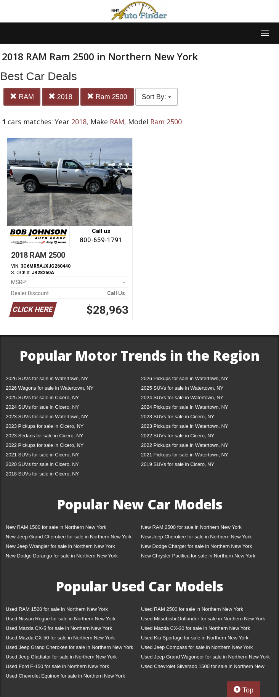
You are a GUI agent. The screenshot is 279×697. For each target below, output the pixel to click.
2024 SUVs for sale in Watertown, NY (182, 397)
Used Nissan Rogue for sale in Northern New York (60, 619)
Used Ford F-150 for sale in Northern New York (57, 666)
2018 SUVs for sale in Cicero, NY (42, 474)
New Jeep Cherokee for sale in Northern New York (196, 537)
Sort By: (156, 97)
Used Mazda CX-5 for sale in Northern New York (59, 628)
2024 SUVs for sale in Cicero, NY (42, 407)
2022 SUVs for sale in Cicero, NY (177, 435)
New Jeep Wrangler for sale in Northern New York (60, 546)
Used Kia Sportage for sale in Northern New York (195, 638)
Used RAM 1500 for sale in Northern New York (57, 609)
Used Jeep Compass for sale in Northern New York (197, 647)
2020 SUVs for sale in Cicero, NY (42, 464)
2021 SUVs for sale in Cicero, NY (42, 455)
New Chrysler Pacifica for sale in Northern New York (198, 556)
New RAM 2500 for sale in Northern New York (191, 527)
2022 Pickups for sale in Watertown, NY (184, 445)
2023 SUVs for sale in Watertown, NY (47, 416)
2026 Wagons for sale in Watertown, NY (49, 388)
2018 (60, 97)
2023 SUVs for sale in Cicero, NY (177, 416)
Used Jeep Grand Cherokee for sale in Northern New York (69, 647)
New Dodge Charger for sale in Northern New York (196, 546)
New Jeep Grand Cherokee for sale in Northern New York (68, 537)
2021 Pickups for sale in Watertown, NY (184, 455)
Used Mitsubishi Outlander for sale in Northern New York (203, 619)
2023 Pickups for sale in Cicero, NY (44, 426)
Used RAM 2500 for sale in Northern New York (192, 609)
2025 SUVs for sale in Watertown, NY (182, 388)
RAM (22, 97)
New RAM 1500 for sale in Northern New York (56, 527)
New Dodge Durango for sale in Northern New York (62, 556)
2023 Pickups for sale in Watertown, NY (184, 426)
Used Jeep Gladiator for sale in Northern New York (61, 657)
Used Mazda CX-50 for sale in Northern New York (60, 638)
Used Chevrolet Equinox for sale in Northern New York (65, 676)
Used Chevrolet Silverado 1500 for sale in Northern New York (203, 667)
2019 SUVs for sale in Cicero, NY (177, 464)
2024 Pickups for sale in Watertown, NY (184, 407)
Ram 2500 (107, 97)
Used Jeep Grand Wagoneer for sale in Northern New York (205, 657)
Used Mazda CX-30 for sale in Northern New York (195, 628)
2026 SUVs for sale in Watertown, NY (47, 378)
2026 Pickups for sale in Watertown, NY (184, 378)
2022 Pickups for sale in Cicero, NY (44, 445)
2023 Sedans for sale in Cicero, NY (44, 435)
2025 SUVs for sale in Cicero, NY (42, 397)
